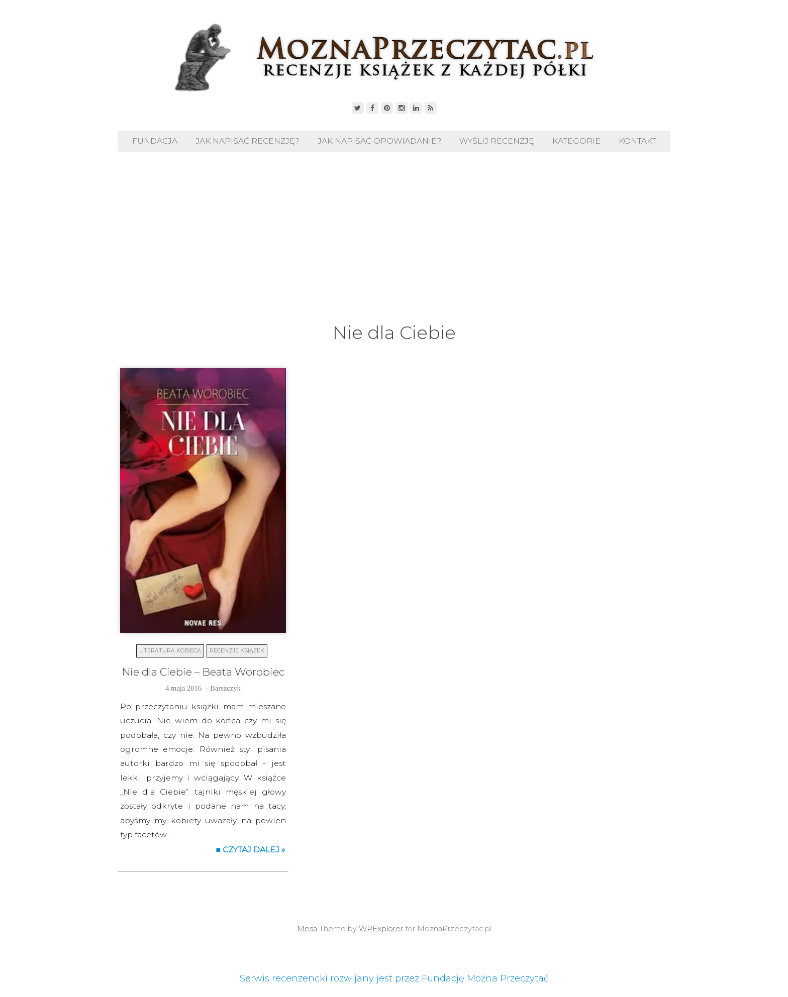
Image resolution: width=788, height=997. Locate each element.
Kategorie (576, 141)
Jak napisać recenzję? (247, 141)
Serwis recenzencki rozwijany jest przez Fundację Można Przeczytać (394, 978)
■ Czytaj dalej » (250, 849)
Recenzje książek (237, 650)
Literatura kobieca (170, 650)
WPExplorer (381, 928)
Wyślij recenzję (496, 141)
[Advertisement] (394, 244)
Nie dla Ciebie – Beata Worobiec (203, 672)
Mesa (307, 928)
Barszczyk (225, 688)
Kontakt (637, 141)
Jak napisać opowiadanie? (379, 141)
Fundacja (154, 141)
